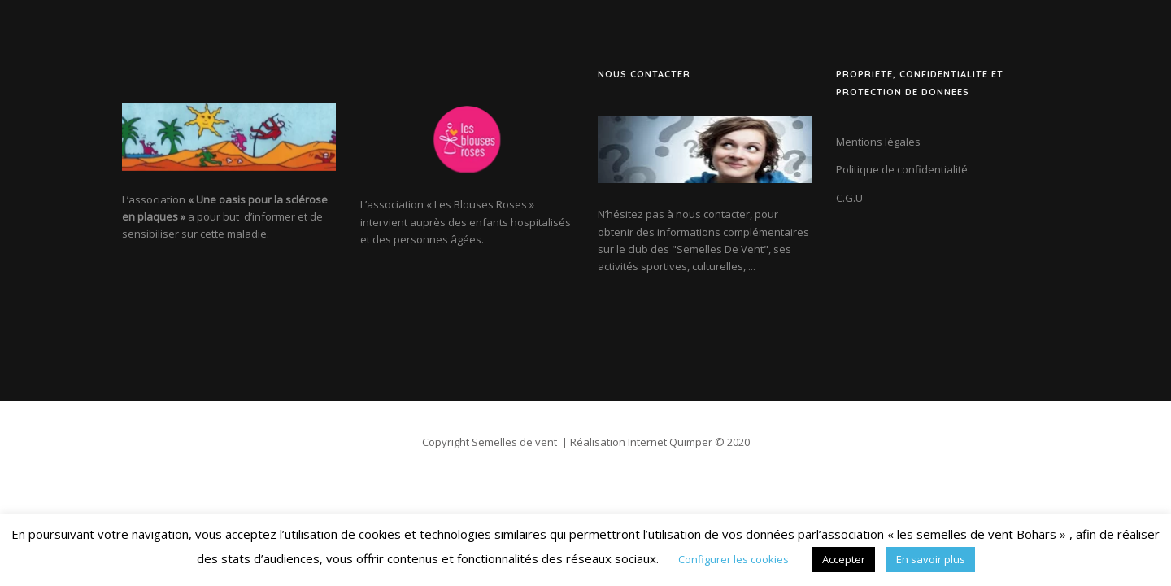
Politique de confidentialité (902, 169)
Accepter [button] (843, 559)
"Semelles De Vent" (720, 249)
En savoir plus (930, 559)
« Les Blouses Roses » (480, 204)
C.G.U (849, 197)
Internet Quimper (670, 442)
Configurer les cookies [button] (733, 559)
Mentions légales (878, 141)
